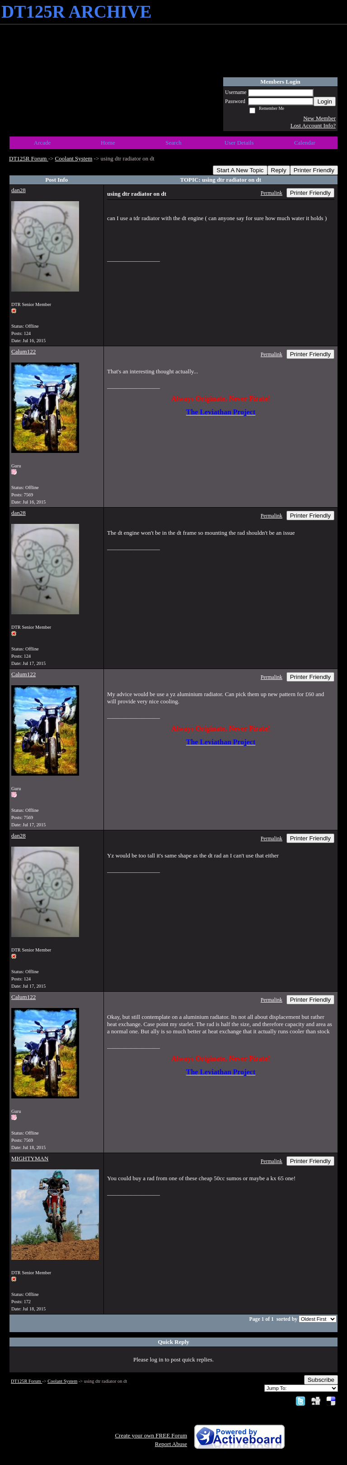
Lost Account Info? (313, 125)
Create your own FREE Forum (151, 1435)
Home (108, 142)
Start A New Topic (239, 170)
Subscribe (321, 1379)
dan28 (18, 190)
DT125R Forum (28, 158)
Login (324, 101)
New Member (319, 118)
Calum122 (23, 351)
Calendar (304, 142)
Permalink (271, 193)
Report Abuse (171, 1444)
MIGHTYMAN (29, 1158)
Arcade (42, 142)
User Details (239, 142)
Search (173, 142)
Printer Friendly (314, 170)
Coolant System (74, 158)
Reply (278, 170)
